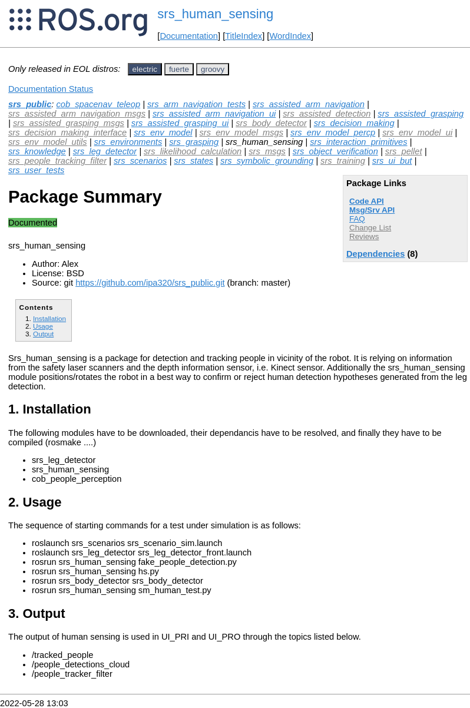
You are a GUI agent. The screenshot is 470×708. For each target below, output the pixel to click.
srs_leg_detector (105, 151)
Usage (43, 326)
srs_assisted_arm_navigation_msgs (76, 113)
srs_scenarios (140, 161)
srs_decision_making (354, 123)
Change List (370, 227)
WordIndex (290, 36)
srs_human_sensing (215, 13)
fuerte (179, 69)
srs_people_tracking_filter (57, 161)
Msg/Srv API (372, 210)
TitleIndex (243, 36)
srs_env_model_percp (332, 132)
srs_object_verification (335, 151)
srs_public (29, 104)
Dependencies (375, 254)
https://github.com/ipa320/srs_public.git (149, 282)
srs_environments (128, 142)
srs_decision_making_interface (67, 132)
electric (145, 69)
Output (43, 334)
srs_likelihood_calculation (192, 151)
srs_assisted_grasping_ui (180, 123)
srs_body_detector (271, 123)
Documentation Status (50, 89)
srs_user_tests (36, 170)
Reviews (364, 236)
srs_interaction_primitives (358, 142)
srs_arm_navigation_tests (196, 104)
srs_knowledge (37, 151)
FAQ (357, 218)
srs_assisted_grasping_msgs (68, 123)
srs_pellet (403, 151)
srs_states (193, 161)
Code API (366, 201)
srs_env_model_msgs (242, 132)
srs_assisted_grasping (421, 113)
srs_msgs (267, 151)
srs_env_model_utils (47, 142)
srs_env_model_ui (417, 132)
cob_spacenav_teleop (98, 104)
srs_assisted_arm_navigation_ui (214, 113)
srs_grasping (194, 142)
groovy (212, 69)
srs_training (342, 161)
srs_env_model (163, 132)
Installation (49, 318)
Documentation (189, 36)
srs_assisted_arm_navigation (309, 104)
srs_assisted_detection (326, 113)
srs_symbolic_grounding (266, 161)
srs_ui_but (392, 161)
